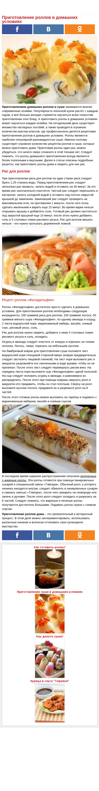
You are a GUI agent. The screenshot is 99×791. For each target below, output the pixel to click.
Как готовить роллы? (49, 547)
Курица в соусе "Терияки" (49, 681)
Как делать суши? (49, 636)
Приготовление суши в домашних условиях (50, 592)
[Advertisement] (49, 755)
